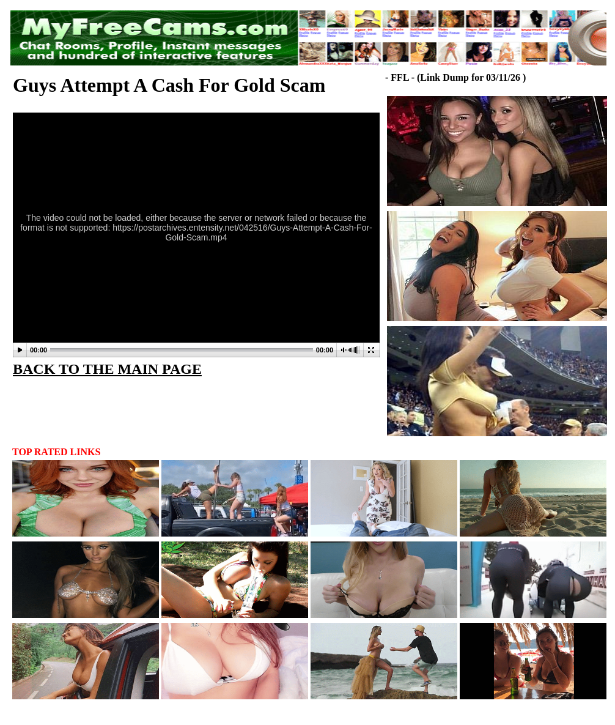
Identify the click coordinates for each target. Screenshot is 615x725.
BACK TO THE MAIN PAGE (107, 369)
